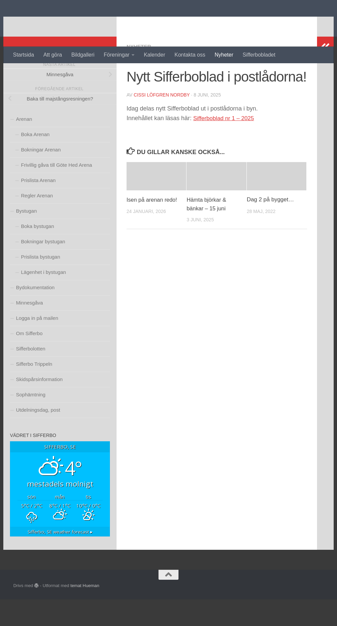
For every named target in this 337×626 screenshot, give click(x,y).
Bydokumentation (35, 314)
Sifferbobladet (259, 55)
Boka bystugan (37, 253)
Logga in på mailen (37, 344)
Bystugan (26, 237)
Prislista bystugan (40, 283)
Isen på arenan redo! (153, 226)
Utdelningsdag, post (38, 436)
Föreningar (117, 55)
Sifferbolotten (30, 375)
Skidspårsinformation (39, 406)
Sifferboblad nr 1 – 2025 (225, 144)
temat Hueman (84, 612)
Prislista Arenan (38, 207)
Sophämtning (30, 421)
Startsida (23, 55)
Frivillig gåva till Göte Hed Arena (56, 191)
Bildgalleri (82, 55)
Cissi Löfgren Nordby (162, 121)
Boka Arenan (35, 161)
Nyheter (223, 55)
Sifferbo (39, 23)
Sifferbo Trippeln (34, 390)
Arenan (24, 145)
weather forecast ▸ (60, 558)
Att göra (52, 55)
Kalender (154, 55)
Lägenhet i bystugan (43, 299)
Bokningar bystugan (43, 268)
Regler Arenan (37, 222)
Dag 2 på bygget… (270, 226)
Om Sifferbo (29, 360)
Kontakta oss (189, 55)
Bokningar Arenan (41, 176)
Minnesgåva (29, 329)
